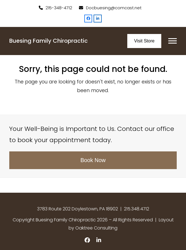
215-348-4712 (59, 8)
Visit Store (144, 40)
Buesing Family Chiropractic (48, 41)
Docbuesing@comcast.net (114, 8)
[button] (172, 41)
